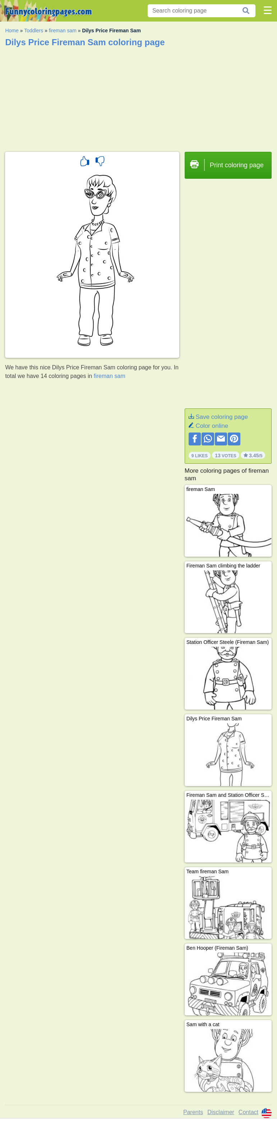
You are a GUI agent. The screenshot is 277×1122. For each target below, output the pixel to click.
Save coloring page (221, 416)
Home (11, 30)
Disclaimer (220, 1112)
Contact (248, 1112)
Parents (193, 1112)
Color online (211, 425)
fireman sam (63, 30)
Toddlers (33, 30)
